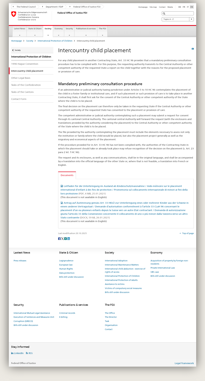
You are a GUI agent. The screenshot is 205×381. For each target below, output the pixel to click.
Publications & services (86, 28)
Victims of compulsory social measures (123, 288)
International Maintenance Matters (122, 264)
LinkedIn (19, 353)
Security (69, 28)
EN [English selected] (191, 7)
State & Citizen (34, 28)
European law (66, 264)
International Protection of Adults (121, 280)
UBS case (155, 272)
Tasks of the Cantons (22, 91)
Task (107, 321)
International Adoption (116, 260)
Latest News (19, 28)
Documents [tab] (67, 175)
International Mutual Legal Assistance (32, 313)
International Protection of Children (55, 40)
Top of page (188, 233)
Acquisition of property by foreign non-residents (169, 262)
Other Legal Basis (20, 77)
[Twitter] (62, 238)
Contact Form (18, 98)
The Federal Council (24, 7)
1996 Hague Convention (24, 63)
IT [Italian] (188, 7)
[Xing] (65, 238)
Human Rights (66, 268)
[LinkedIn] (68, 238)
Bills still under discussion (71, 277)
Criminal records (67, 313)
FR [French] (184, 7)
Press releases (20, 260)
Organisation (111, 325)
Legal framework (184, 363)
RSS (31, 353)
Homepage (143, 7)
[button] (164, 13)
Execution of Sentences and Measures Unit (34, 317)
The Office (110, 313)
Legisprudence (66, 260)
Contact (162, 7)
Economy (59, 28)
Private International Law (163, 267)
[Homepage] (56, 15)
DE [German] (179, 7)
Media (170, 7)
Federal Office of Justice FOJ (85, 7)
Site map (153, 7)
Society (49, 29)
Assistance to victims (114, 284)
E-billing (63, 317)
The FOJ (102, 28)
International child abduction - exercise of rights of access (125, 270)
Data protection (66, 273)
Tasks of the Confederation (26, 84)
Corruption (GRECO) (23, 321)
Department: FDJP (52, 7)
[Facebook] (59, 238)
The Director (111, 317)
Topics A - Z (178, 19)
